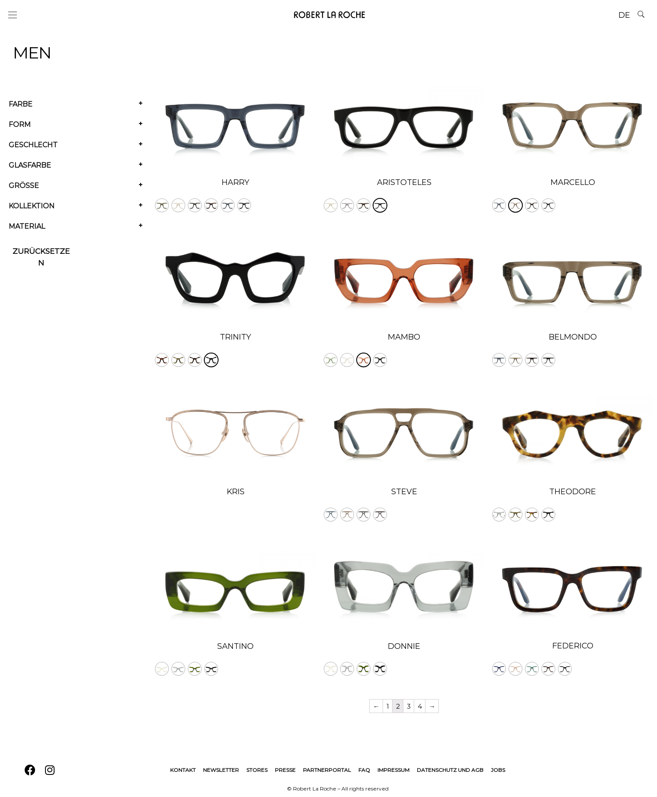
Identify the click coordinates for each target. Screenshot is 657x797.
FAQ (364, 770)
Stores (256, 770)
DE (624, 15)
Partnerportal (327, 770)
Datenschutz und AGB (450, 770)
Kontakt (183, 770)
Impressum (393, 770)
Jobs (498, 770)
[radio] (161, 205)
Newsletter (221, 770)
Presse (285, 770)
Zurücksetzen (41, 257)
